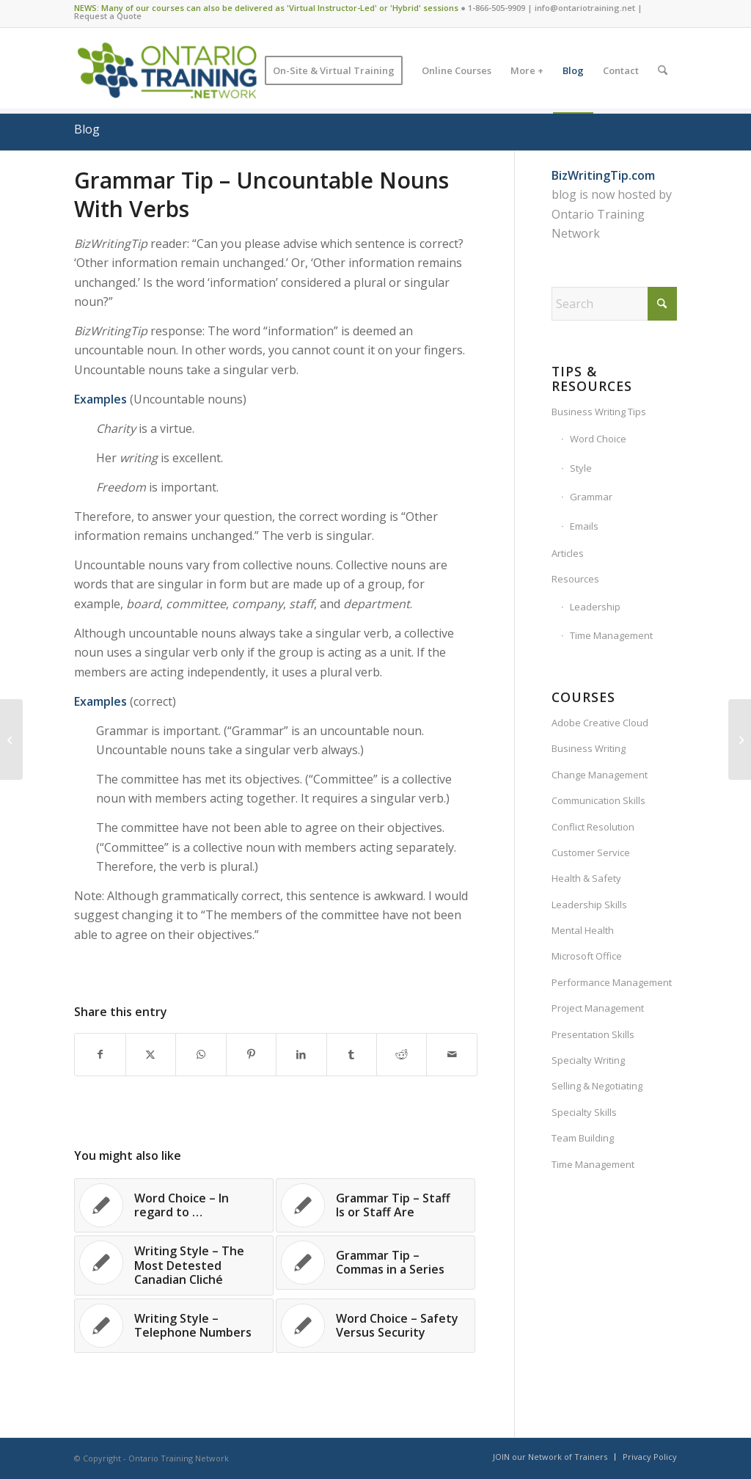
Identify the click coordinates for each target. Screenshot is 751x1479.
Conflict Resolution (593, 826)
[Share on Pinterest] (251, 1054)
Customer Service (591, 852)
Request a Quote (108, 15)
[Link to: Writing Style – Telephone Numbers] (174, 1326)
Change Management (600, 774)
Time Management (611, 635)
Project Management (598, 1008)
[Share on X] (150, 1054)
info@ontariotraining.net (585, 7)
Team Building (583, 1137)
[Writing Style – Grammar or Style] (739, 739)
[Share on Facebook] (100, 1054)
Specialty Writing (588, 1060)
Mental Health (583, 930)
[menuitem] (333, 70)
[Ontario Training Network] (167, 70)
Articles (568, 553)
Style (581, 468)
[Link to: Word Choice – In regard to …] (174, 1205)
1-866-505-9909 (496, 7)
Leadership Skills (589, 904)
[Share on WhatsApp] (200, 1054)
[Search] (662, 70)
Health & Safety (586, 878)
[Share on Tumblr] (351, 1054)
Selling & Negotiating (597, 1085)
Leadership (595, 606)
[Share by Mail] (451, 1054)
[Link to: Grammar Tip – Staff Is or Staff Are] (375, 1205)
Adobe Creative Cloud (600, 722)
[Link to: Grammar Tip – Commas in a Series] (375, 1262)
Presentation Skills (593, 1034)
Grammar (591, 496)
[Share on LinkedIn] (301, 1054)
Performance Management (612, 982)
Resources (575, 578)
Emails (584, 526)
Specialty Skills (584, 1112)
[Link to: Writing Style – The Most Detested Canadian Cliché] (174, 1265)
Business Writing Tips (599, 411)
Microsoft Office (587, 956)
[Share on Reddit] (401, 1054)
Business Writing (589, 748)
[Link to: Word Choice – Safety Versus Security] (375, 1326)
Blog (87, 129)
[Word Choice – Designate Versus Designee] (11, 739)
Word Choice (598, 438)
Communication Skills (598, 800)
